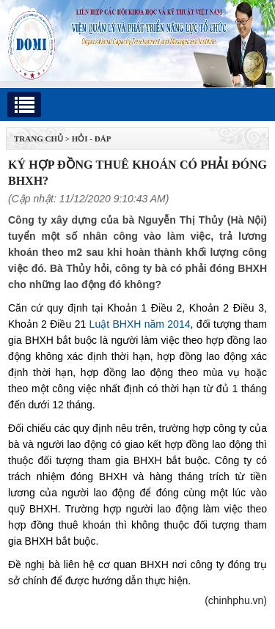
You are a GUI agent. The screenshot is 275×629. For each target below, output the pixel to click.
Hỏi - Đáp (91, 138)
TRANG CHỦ (38, 138)
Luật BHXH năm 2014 (140, 324)
